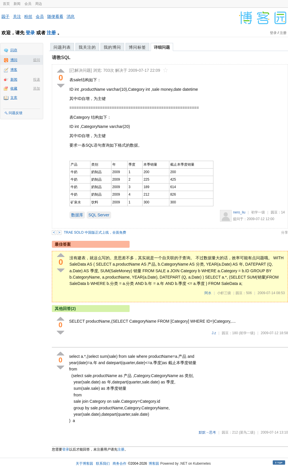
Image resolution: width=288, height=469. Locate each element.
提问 (36, 60)
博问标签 (137, 47)
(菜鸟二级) (247, 432)
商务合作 (119, 464)
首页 (6, 4)
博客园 (154, 464)
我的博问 (112, 47)
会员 (27, 4)
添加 (36, 88)
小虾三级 (224, 293)
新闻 (17, 4)
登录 (30, 32)
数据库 (77, 215)
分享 (284, 232)
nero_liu (239, 212)
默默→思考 (207, 432)
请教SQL (61, 57)
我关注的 (87, 47)
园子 (5, 16)
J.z (214, 333)
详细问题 (162, 47)
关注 (17, 16)
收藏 (13, 88)
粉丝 (28, 16)
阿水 (207, 293)
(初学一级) (247, 333)
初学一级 (258, 212)
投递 (36, 79)
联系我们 (103, 464)
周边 (38, 4)
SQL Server (98, 215)
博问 (13, 60)
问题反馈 (15, 113)
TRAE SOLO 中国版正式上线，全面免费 (95, 232)
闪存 (13, 50)
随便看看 (55, 16)
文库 (13, 98)
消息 (71, 16)
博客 (13, 70)
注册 (51, 32)
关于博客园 (84, 464)
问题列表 (62, 47)
